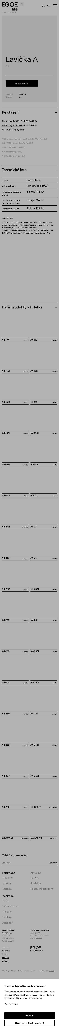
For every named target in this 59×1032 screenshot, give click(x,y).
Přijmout (29, 1015)
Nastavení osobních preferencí (29, 1023)
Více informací (11, 1004)
